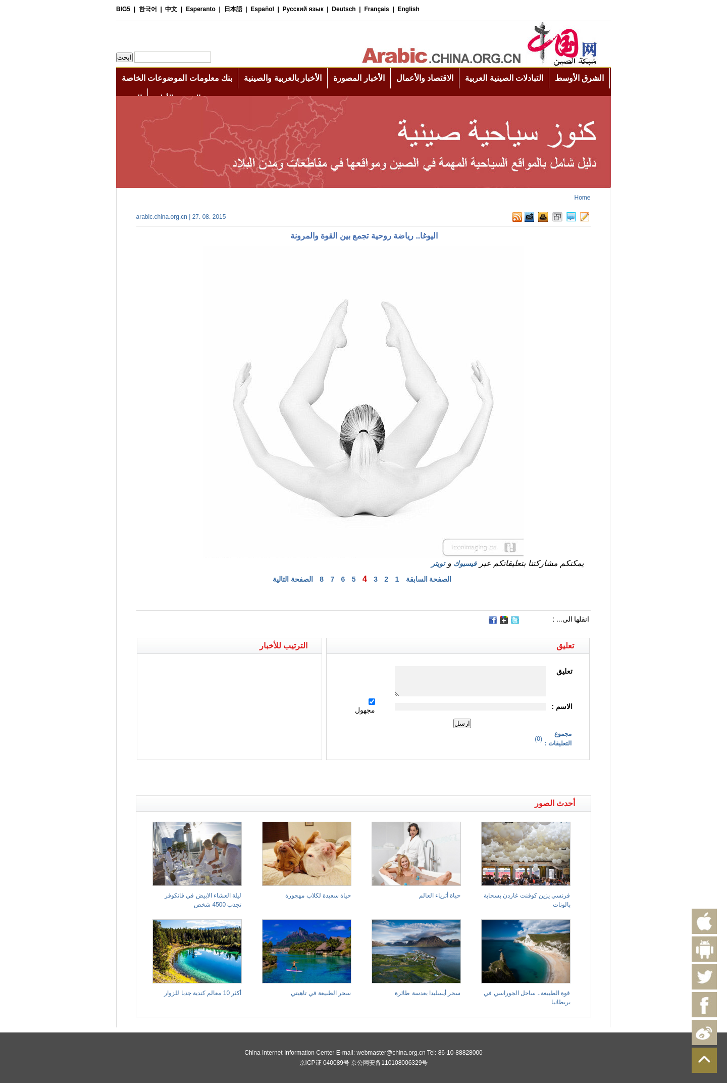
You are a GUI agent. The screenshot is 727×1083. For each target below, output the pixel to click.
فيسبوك (465, 563)
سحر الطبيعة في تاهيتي (321, 993)
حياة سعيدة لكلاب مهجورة (318, 895)
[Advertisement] (250, 777)
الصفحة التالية (293, 579)
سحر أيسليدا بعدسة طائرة (427, 993)
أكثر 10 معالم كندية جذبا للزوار (202, 993)
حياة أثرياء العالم (440, 895)
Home (582, 197)
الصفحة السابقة (429, 579)
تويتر (438, 563)
